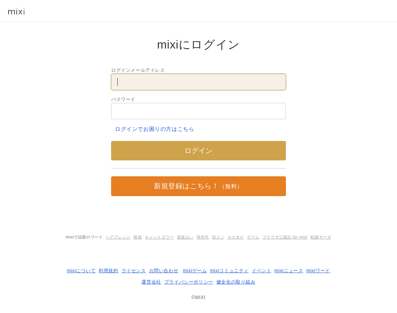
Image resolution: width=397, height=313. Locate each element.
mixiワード (318, 270)
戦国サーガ (320, 237)
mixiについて (81, 270)
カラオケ (236, 237)
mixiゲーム (195, 270)
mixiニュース (288, 270)
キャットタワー (159, 237)
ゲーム (253, 237)
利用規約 (108, 270)
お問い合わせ (164, 270)
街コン (218, 237)
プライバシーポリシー (188, 282)
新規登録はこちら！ (198, 186)
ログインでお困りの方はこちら (154, 129)
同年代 (203, 237)
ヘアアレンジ (118, 237)
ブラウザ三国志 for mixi (285, 237)
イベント (261, 270)
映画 (138, 237)
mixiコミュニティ (229, 270)
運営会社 (151, 282)
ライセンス (134, 270)
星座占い (185, 237)
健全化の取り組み (236, 282)
